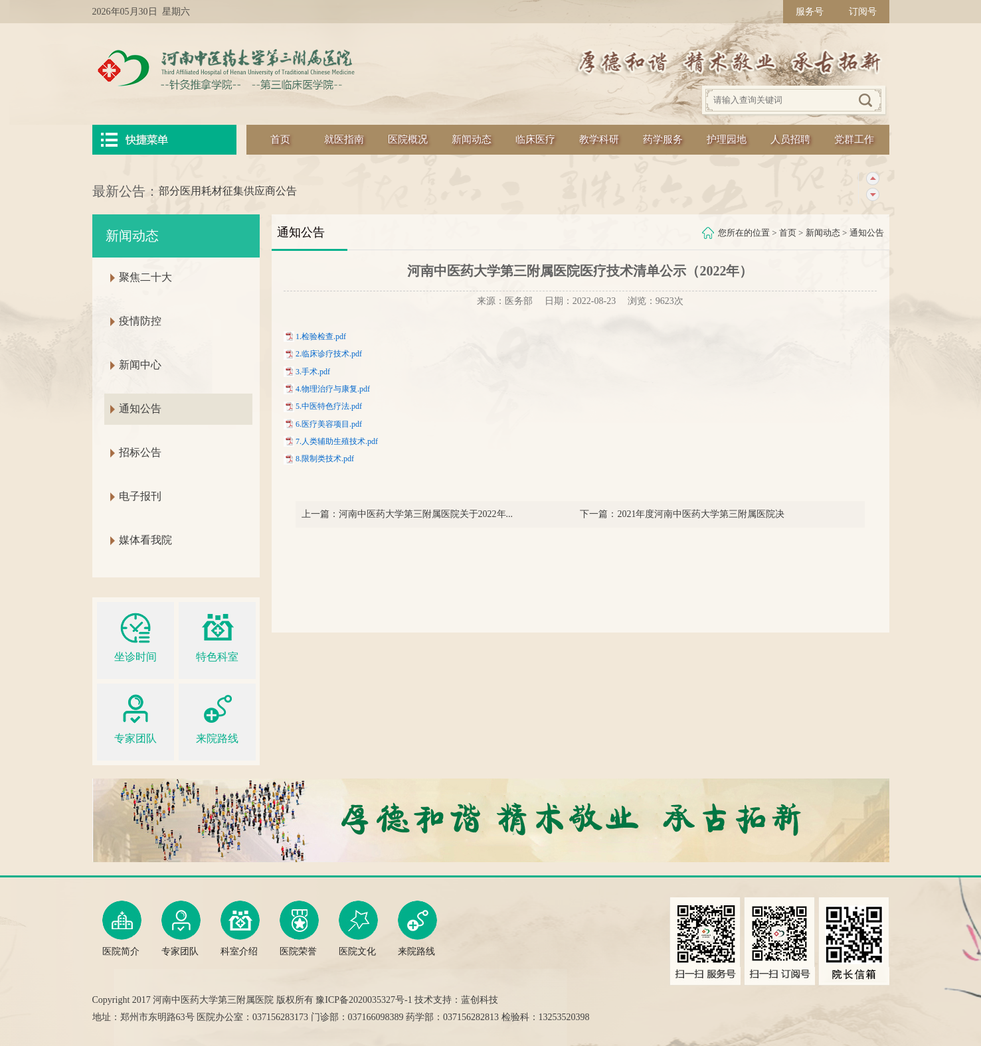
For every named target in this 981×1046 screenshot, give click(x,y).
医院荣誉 (299, 928)
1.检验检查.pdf (321, 336)
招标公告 (140, 452)
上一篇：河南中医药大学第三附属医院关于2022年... (407, 514)
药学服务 (663, 139)
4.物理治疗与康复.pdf (333, 389)
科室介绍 (240, 928)
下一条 (872, 195)
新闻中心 (140, 364)
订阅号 (863, 12)
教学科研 (599, 139)
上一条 (872, 179)
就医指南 (344, 139)
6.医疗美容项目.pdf (329, 424)
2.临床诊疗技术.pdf (329, 353)
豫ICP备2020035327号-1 (363, 1000)
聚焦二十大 (145, 277)
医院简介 (121, 928)
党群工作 (854, 139)
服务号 (810, 12)
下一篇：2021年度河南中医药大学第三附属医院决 (682, 514)
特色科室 (217, 635)
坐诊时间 (135, 635)
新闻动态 (471, 139)
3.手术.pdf (313, 371)
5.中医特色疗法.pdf (329, 406)
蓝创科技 (479, 1000)
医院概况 (408, 139)
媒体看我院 (145, 540)
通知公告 (866, 233)
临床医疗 (535, 139)
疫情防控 (140, 321)
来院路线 (217, 717)
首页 (280, 139)
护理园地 (727, 139)
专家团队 (135, 717)
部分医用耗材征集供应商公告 (228, 190)
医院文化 (358, 928)
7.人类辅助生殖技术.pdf (337, 441)
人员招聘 (790, 139)
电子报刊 (140, 496)
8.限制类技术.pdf (325, 458)
